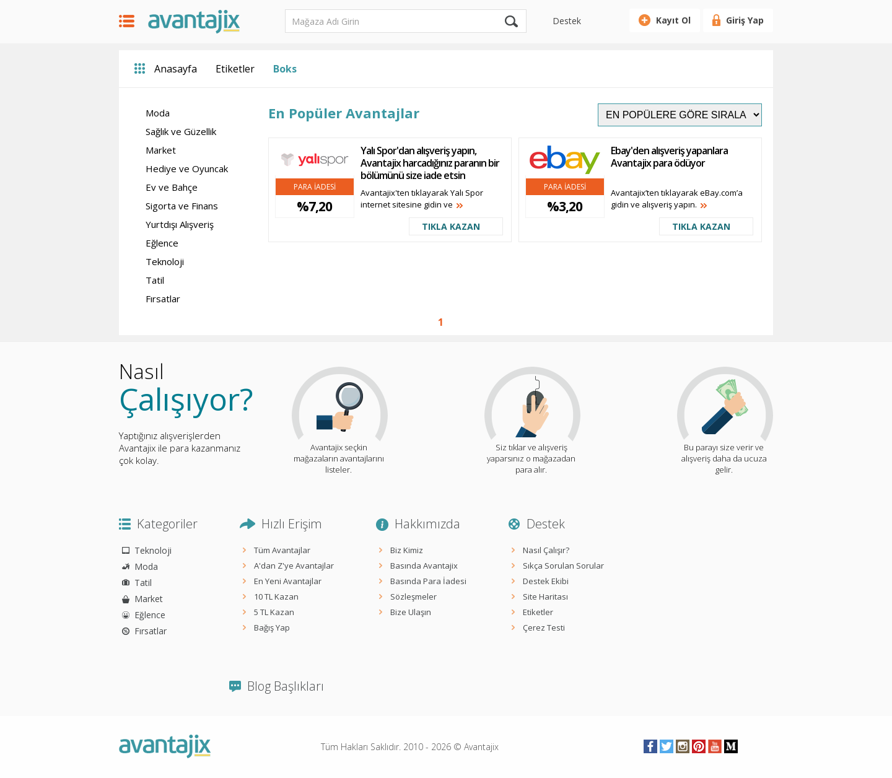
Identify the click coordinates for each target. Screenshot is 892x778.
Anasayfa (175, 69)
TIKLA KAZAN (451, 226)
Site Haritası (545, 596)
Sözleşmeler (413, 596)
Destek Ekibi (546, 581)
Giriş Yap (745, 20)
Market (161, 150)
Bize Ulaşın (410, 612)
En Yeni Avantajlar (287, 581)
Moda (158, 113)
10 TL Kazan (276, 596)
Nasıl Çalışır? (546, 550)
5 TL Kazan (274, 612)
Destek (567, 21)
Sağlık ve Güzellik (181, 131)
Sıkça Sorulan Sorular (563, 565)
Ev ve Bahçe (172, 187)
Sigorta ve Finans (182, 205)
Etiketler (235, 69)
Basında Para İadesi (428, 581)
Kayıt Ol (673, 20)
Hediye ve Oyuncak (187, 168)
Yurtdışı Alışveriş (180, 224)
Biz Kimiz (406, 550)
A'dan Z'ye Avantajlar (294, 565)
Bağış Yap (272, 627)
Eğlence (162, 243)
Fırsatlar (163, 298)
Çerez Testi (544, 627)
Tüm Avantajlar (282, 550)
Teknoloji (165, 261)
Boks (285, 69)
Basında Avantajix (424, 565)
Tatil (155, 280)
